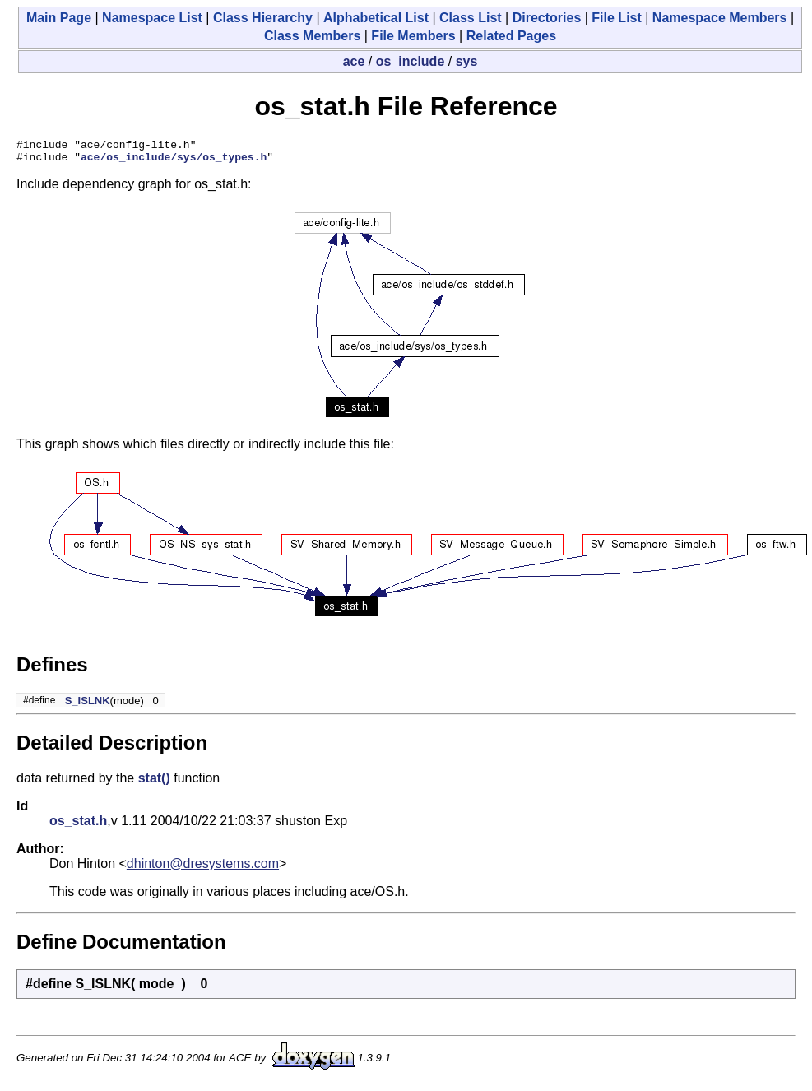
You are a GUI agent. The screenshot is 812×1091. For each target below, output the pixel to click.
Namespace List (152, 18)
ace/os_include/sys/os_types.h (174, 161)
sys (467, 61)
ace (354, 61)
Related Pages (511, 36)
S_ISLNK (87, 705)
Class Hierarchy (263, 18)
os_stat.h (78, 826)
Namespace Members (719, 18)
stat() (154, 783)
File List (616, 18)
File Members (413, 36)
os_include (410, 61)
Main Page (58, 18)
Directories (547, 18)
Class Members (312, 36)
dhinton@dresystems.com (203, 868)
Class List (470, 18)
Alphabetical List (376, 18)
